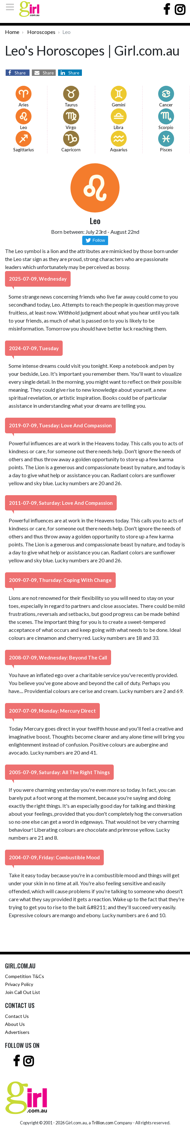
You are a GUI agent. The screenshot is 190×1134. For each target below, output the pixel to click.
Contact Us (17, 1016)
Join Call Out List (22, 992)
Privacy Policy (19, 984)
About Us (15, 1024)
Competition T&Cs (24, 976)
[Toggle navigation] (12, 7)
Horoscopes (41, 32)
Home (12, 32)
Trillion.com (102, 1122)
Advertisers (17, 1032)
